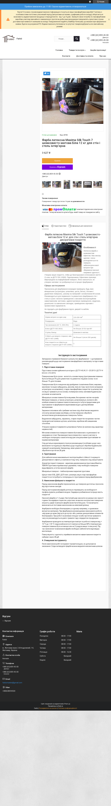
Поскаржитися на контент (48, 708)
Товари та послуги (76, 50)
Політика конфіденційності (67, 708)
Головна (59, 50)
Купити (57, 161)
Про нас (102, 56)
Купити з (57, 167)
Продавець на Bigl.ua (55, 706)
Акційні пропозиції (98, 50)
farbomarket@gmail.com (12, 683)
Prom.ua (67, 704)
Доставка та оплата (84, 56)
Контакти (66, 56)
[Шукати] (77, 38)
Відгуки (8, 621)
